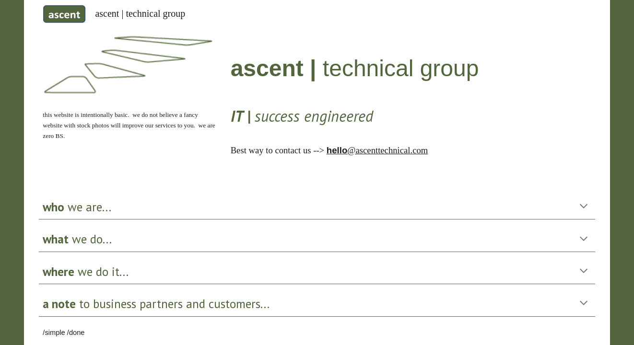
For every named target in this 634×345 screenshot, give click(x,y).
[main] (129, 125)
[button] (583, 207)
